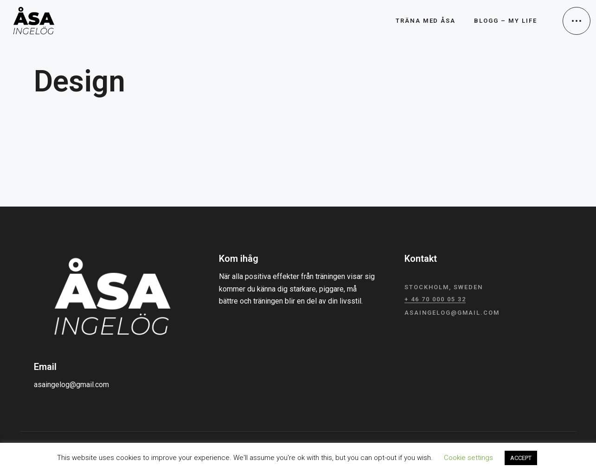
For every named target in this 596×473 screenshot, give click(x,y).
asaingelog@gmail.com (71, 384)
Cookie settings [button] (468, 458)
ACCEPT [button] (521, 457)
